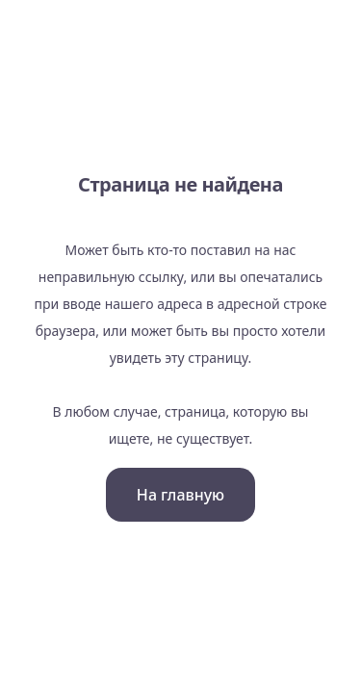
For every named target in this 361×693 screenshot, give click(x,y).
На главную (180, 494)
